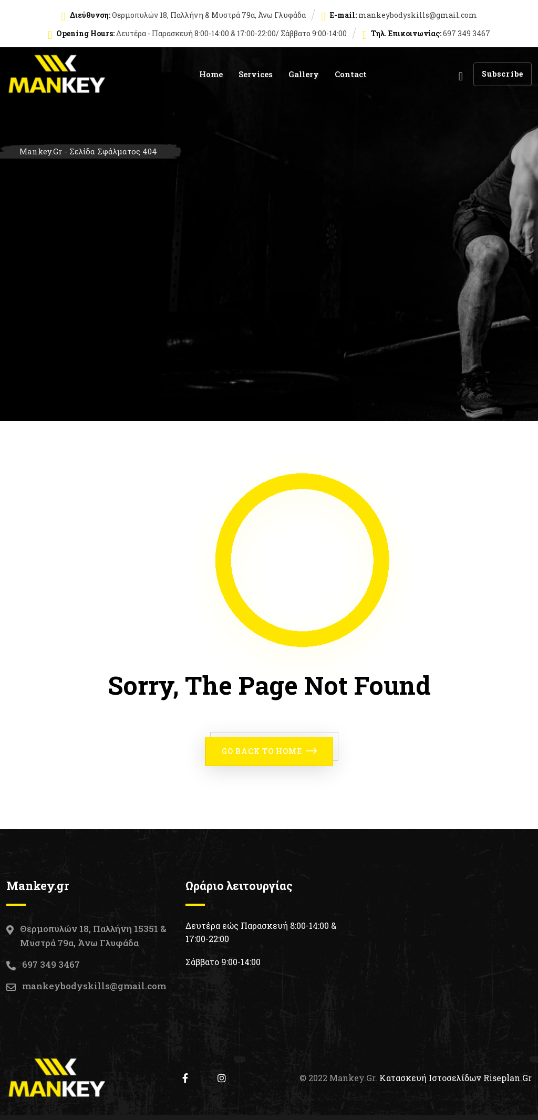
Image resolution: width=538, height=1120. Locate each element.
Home (211, 74)
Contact (351, 74)
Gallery (303, 74)
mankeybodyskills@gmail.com (417, 15)
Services (256, 74)
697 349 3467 (51, 964)
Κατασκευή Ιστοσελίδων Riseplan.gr (455, 1077)
